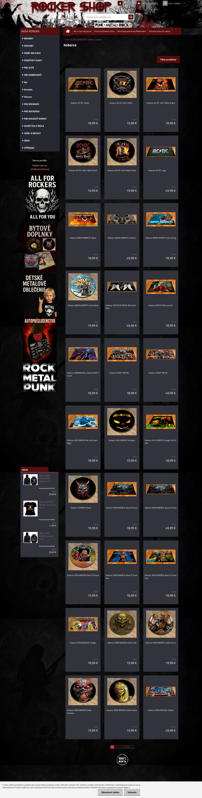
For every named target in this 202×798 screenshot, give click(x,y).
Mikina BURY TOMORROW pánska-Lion (44, 478)
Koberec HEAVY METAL (119, 372)
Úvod (67, 39)
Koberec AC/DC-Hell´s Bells (121, 103)
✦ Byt (90, 39)
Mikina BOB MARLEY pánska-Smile (46, 536)
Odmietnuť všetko (110, 792)
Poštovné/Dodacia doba (104, 31)
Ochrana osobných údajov (159, 31)
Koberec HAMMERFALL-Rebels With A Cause (83, 374)
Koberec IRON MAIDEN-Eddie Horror (160, 642)
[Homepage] (69, 31)
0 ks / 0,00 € (174, 3)
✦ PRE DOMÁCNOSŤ (79, 39)
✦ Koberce (98, 39)
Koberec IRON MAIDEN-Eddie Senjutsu (79, 712)
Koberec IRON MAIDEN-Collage (83, 642)
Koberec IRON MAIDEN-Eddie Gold (121, 642)
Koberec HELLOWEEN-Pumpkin (122, 440)
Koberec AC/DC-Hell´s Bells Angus (161, 103)
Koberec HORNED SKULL (81, 507)
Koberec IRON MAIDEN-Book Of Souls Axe (122, 577)
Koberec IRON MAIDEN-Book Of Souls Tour (161, 577)
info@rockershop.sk (39, 169)
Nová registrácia (150, 3)
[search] (130, 17)
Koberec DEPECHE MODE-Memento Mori (121, 307)
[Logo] (39, 17)
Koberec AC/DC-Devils (80, 103)
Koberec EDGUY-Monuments (160, 305)
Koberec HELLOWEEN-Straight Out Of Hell (160, 442)
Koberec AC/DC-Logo (157, 170)
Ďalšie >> (129, 747)
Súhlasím (132, 792)
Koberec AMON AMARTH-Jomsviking (160, 237)
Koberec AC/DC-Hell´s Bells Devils (83, 170)
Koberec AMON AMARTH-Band (83, 237)
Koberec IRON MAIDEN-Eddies (161, 710)
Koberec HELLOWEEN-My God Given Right (82, 442)
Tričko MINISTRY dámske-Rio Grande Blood (47, 505)
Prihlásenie (129, 3)
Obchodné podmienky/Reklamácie (131, 31)
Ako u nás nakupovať (82, 31)
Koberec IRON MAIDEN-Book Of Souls (122, 507)
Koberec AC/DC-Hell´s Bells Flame (122, 170)
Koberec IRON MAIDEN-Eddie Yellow (122, 710)
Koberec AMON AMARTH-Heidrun (122, 237)
